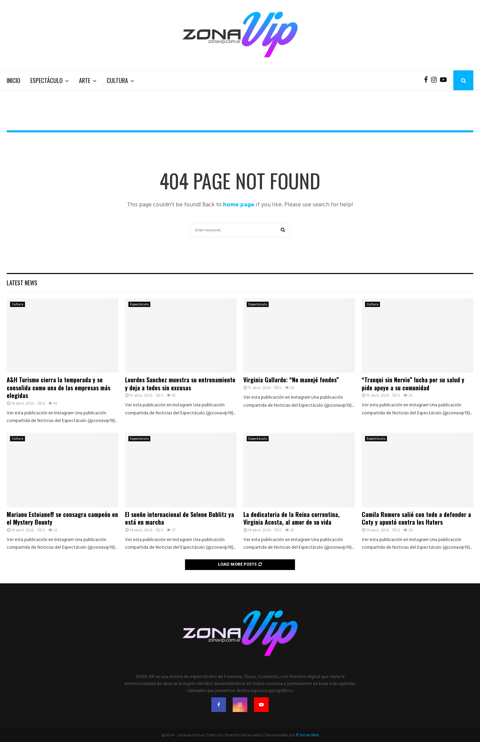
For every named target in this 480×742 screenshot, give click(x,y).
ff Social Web (307, 735)
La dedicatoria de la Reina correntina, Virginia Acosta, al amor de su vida (291, 518)
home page (238, 205)
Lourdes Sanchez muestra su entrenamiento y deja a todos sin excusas (180, 383)
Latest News (22, 282)
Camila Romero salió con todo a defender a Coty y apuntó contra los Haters (416, 518)
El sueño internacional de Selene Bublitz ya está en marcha (179, 518)
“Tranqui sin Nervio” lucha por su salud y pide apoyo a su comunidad (413, 383)
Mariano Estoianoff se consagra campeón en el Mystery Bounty (62, 518)
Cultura (117, 80)
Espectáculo (46, 80)
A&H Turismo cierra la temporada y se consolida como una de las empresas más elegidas (58, 387)
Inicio (13, 80)
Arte (84, 80)
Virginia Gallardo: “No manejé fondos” (291, 379)
